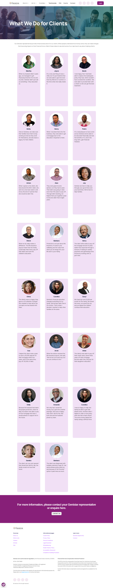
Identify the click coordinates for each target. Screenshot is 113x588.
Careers (15, 540)
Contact (72, 3)
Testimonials (52, 3)
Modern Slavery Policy (48, 547)
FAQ (60, 3)
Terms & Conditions (48, 540)
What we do (16, 538)
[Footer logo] (18, 528)
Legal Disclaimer (47, 543)
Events (66, 3)
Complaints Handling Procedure (51, 552)
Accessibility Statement (49, 550)
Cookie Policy (46, 535)
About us (15, 535)
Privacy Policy (46, 538)
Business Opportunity (78, 535)
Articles (15, 543)
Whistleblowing (47, 545)
